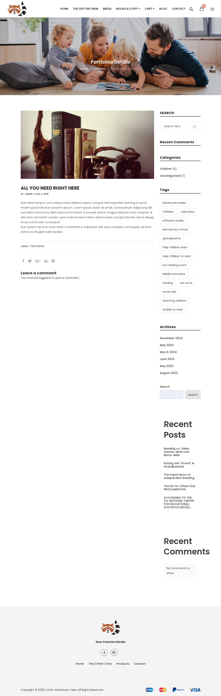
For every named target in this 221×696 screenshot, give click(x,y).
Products (122, 664)
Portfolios (99, 69)
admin (28, 193)
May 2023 (166, 366)
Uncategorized (170, 176)
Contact (179, 9)
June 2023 (167, 359)
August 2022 (169, 373)
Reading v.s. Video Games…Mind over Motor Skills (176, 452)
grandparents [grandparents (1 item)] (172, 238)
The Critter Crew (85, 9)
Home (64, 9)
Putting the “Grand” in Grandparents (179, 465)
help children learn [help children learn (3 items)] (175, 247)
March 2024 (168, 352)
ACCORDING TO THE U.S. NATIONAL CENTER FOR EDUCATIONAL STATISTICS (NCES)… (179, 502)
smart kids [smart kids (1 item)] (170, 292)
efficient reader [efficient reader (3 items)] (173, 221)
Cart (150, 9)
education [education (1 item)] (188, 212)
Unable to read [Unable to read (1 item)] (173, 309)
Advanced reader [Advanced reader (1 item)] (174, 203)
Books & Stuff (128, 9)
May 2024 (167, 345)
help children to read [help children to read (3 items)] (177, 256)
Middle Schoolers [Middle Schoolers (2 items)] (174, 274)
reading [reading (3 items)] (168, 283)
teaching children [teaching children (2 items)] (174, 301)
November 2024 (171, 338)
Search (165, 387)
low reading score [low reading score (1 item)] (174, 265)
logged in (45, 278)
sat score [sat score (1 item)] (186, 283)
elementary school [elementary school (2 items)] (175, 229)
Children (166, 169)
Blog (163, 9)
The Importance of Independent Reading (179, 476)
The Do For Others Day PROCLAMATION (179, 487)
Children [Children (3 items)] (168, 212)
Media (107, 9)
